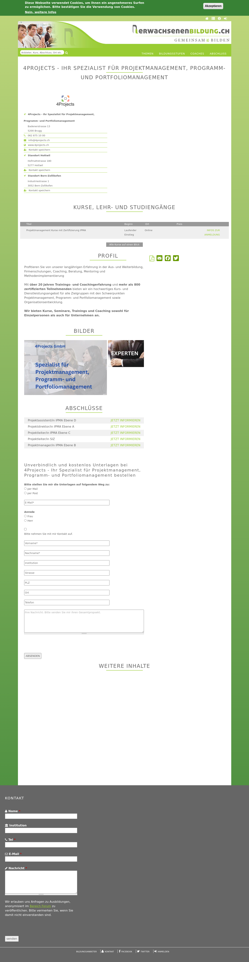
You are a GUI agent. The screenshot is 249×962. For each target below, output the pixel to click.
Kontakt (109, 951)
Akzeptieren (213, 6)
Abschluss (218, 53)
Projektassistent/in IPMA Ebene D (52, 420)
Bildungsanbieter (86, 951)
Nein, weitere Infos (40, 12)
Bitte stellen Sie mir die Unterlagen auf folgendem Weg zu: (67, 484)
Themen (147, 53)
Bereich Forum (40, 906)
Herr (30, 520)
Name (12, 811)
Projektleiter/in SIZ (41, 439)
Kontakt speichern (37, 149)
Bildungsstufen (172, 53)
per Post (32, 493)
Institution (16, 825)
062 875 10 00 (34, 135)
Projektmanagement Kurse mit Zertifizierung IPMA (56, 230)
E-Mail (13, 854)
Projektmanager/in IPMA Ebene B (52, 445)
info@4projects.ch (37, 140)
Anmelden (163, 951)
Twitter (145, 951)
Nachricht (16, 868)
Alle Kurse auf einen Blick (124, 244)
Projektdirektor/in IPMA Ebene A (51, 426)
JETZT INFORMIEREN (125, 420)
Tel (10, 839)
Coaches (197, 53)
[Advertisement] (124, 728)
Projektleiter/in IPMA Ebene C (49, 433)
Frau (30, 516)
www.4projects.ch (36, 145)
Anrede (29, 511)
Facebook (126, 951)
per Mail (32, 488)
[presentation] (52, 646)
